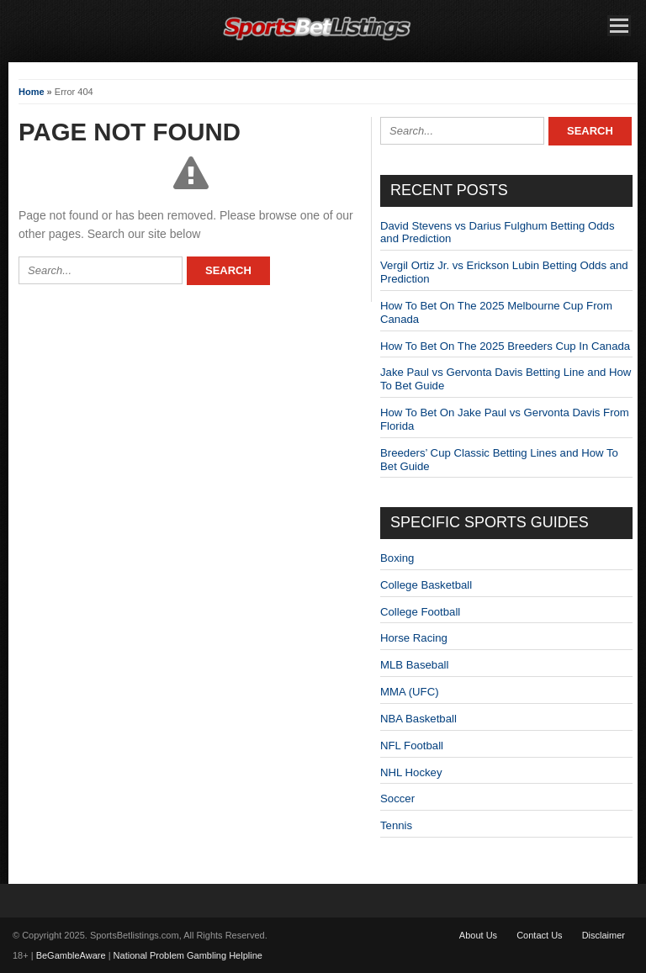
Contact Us (539, 935)
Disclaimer (603, 935)
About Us (478, 935)
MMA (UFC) (409, 691)
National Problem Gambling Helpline (188, 955)
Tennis (396, 825)
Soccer (397, 798)
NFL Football (411, 745)
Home (32, 92)
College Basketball (426, 585)
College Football (420, 611)
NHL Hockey (411, 772)
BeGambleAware (71, 955)
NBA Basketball (418, 718)
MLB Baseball (414, 664)
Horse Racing (413, 638)
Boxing (397, 558)
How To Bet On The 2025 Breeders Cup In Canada (505, 346)
